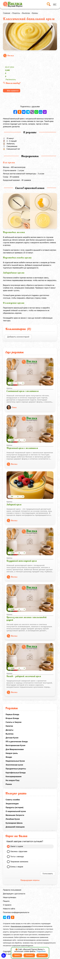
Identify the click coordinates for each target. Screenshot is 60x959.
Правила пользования (12, 890)
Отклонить (29, 955)
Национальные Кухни (15, 761)
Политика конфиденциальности (16, 912)
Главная (6, 13)
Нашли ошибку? (12, 83)
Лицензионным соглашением (21, 926)
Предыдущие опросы (30, 880)
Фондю (9, 757)
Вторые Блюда (12, 718)
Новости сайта (9, 909)
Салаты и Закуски (13, 722)
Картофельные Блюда (16, 773)
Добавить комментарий (18, 337)
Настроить (42, 955)
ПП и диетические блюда (17, 742)
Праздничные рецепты (16, 769)
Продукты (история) (14, 807)
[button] (3, 955)
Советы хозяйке (13, 800)
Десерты (9, 730)
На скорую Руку (12, 780)
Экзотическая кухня (14, 765)
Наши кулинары (9, 897)
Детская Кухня (12, 738)
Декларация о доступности (14, 894)
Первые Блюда (12, 714)
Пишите (6, 901)
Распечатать (11, 79)
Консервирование (14, 776)
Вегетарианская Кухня (15, 745)
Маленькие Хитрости (15, 815)
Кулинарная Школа (14, 823)
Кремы (35, 13)
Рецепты (16, 13)
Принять (17, 955)
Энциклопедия (12, 804)
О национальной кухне (16, 811)
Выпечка (9, 734)
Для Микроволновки (15, 749)
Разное (9, 784)
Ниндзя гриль (12, 753)
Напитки (9, 726)
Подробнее (41, 951)
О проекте (7, 905)
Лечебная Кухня (13, 819)
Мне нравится (12, 91)
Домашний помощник (15, 827)
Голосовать (48, 874)
